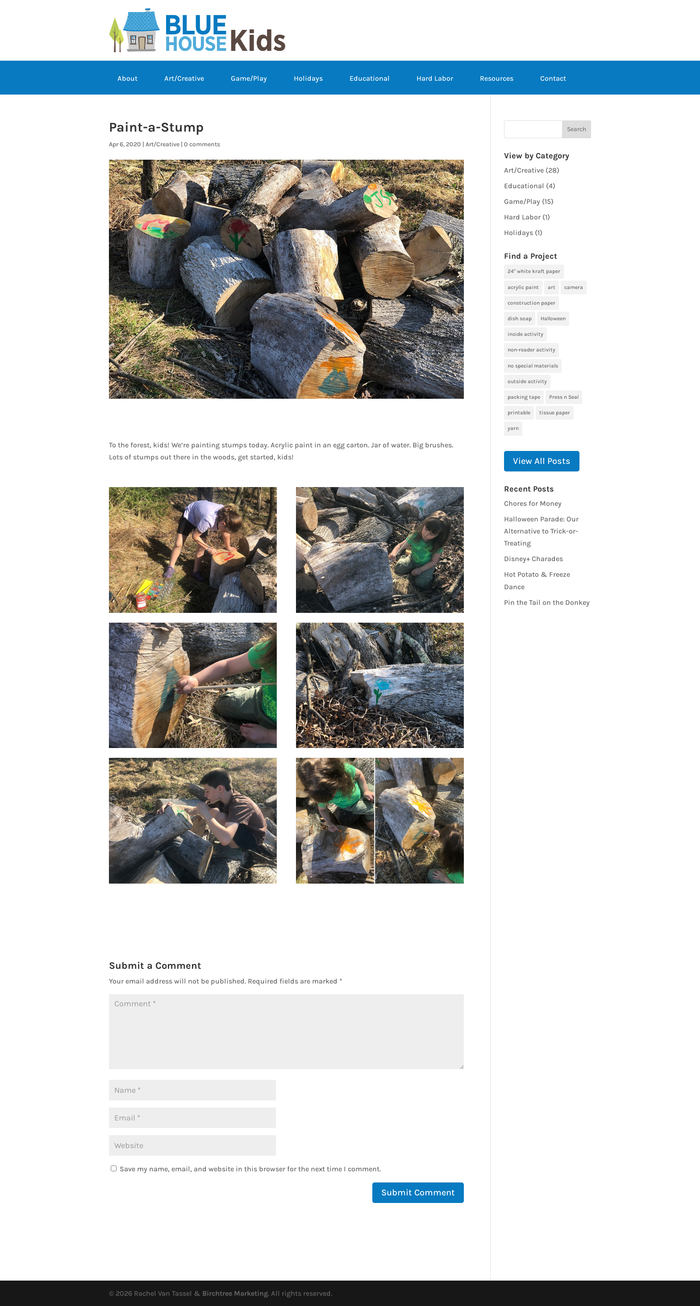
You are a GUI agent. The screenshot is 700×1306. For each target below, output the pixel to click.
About (127, 79)
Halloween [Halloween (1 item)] (553, 318)
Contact (553, 79)
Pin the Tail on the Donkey (547, 602)
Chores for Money (533, 503)
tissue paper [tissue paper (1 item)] (554, 412)
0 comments (202, 144)
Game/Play (249, 79)
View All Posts (542, 461)
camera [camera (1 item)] (573, 287)
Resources (496, 79)
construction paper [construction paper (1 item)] (531, 303)
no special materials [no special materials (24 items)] (533, 366)
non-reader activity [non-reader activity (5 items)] (531, 350)
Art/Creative (184, 79)
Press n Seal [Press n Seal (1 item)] (564, 397)
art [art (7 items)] (551, 287)
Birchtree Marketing (235, 1293)
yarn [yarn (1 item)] (513, 428)
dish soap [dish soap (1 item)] (520, 318)
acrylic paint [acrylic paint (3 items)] (523, 287)
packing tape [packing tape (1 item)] (524, 397)
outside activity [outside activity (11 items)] (527, 381)
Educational (370, 79)
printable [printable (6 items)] (519, 412)
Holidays (308, 79)
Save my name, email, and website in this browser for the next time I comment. (250, 1169)
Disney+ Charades (533, 558)
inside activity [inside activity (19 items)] (525, 334)
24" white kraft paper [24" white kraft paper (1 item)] (534, 271)
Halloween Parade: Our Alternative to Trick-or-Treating (541, 531)
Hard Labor (435, 79)
